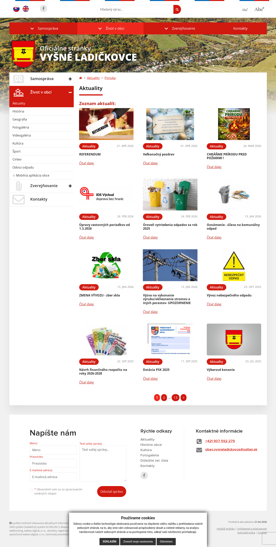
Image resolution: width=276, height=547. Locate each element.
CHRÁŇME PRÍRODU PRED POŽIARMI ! (227, 156)
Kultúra (17, 143)
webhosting (16, 530)
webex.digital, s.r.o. (35, 530)
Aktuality (18, 103)
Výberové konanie (221, 370)
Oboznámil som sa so (58, 491)
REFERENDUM (90, 154)
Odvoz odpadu (23, 167)
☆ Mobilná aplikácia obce (30, 175)
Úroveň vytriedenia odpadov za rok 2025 (170, 227)
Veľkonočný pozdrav (158, 154)
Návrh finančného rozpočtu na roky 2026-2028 (103, 372)
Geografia (19, 119)
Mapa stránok (69, 527)
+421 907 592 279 (220, 441)
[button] (43, 28)
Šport (16, 151)
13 (175, 397)
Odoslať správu (111, 491)
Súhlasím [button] (109, 541)
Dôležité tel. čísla (154, 460)
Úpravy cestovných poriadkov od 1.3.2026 (104, 227)
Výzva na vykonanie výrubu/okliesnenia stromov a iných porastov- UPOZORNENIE (167, 299)
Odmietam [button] (166, 541)
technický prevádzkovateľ (60, 534)
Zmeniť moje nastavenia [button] (138, 541)
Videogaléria (21, 135)
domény (52, 530)
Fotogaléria (20, 127)
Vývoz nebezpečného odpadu (229, 295)
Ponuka (110, 78)
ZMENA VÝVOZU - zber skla (99, 295)
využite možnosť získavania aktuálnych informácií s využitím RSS (48, 523)
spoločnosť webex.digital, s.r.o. (27, 534)
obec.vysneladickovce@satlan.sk (231, 449)
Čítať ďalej (86, 163)
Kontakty (240, 28)
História (18, 111)
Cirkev (16, 159)
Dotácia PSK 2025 (156, 370)
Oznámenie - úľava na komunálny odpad (233, 227)
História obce (151, 445)
